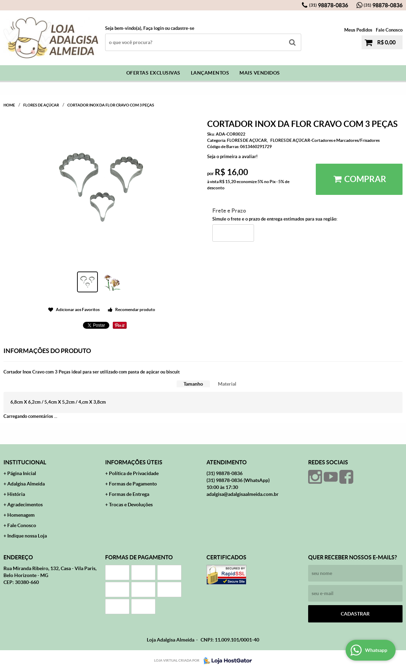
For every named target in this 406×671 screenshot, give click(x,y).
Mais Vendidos (259, 73)
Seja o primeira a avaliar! (232, 156)
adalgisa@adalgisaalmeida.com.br (242, 494)
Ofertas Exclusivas (153, 73)
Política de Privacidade (134, 473)
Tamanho (193, 384)
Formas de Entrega (129, 494)
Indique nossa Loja (27, 536)
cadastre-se (182, 28)
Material (227, 384)
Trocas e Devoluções (131, 504)
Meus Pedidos (358, 30)
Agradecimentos (25, 504)
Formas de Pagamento (133, 484)
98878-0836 (328, 5)
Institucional (24, 462)
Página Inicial (21, 473)
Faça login (153, 28)
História (16, 494)
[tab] (193, 384)
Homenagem (21, 515)
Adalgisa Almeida (26, 484)
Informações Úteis (133, 462)
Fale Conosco (389, 30)
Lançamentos (210, 73)
